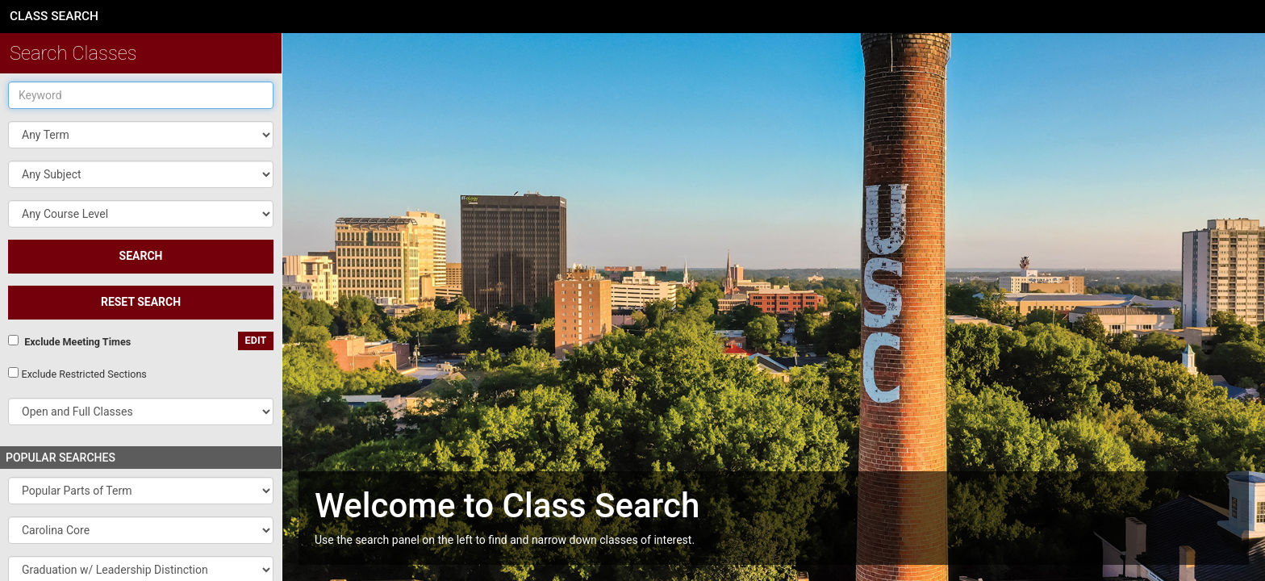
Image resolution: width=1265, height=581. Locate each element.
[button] (140, 174)
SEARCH (141, 255)
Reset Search (141, 301)
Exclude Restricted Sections (83, 374)
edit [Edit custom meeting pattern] (256, 340)
